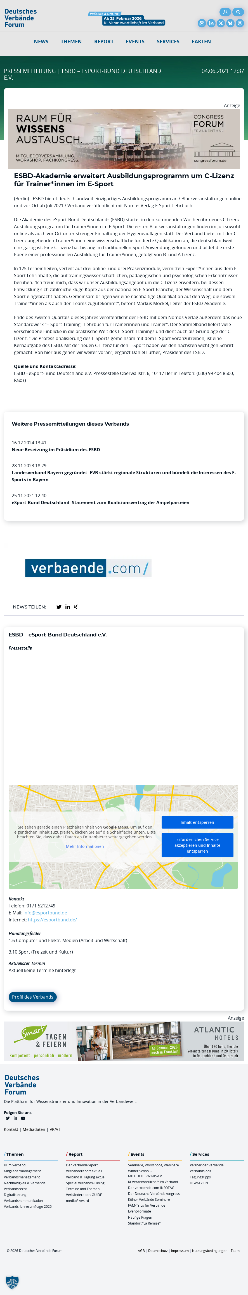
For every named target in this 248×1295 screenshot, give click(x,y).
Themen (71, 41)
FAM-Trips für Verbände (146, 1205)
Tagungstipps (200, 1177)
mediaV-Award (77, 1200)
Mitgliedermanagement (22, 1171)
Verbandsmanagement (22, 1177)
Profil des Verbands (32, 997)
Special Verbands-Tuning (85, 1183)
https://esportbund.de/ (52, 920)
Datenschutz (158, 1250)
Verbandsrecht (15, 1189)
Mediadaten (34, 1129)
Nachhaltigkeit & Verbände (25, 1183)
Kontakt (11, 1129)
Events (135, 41)
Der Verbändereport (82, 1165)
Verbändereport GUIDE (84, 1194)
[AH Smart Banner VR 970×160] (124, 1025)
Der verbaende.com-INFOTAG (151, 1187)
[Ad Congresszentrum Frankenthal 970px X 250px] (124, 112)
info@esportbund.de (45, 913)
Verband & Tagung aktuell (86, 1177)
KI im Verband (14, 1165)
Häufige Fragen (140, 1217)
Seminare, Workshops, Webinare (153, 1165)
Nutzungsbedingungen (209, 1250)
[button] (12, 1282)
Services (168, 41)
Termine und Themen (83, 1189)
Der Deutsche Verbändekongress (154, 1193)
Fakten (201, 41)
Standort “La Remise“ (144, 1223)
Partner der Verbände (207, 1165)
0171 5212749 (41, 906)
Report (104, 41)
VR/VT (55, 1129)
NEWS (41, 41)
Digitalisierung (15, 1194)
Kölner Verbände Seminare (149, 1199)
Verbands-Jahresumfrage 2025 (28, 1206)
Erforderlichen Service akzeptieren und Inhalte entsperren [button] (197, 845)
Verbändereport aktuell (84, 1171)
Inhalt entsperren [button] (197, 822)
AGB (141, 1250)
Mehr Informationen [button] (85, 846)
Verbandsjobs (200, 1171)
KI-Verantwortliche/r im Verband (153, 1182)
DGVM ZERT (199, 1183)
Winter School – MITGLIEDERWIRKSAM (145, 1173)
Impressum (180, 1250)
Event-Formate (139, 1211)
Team (235, 1250)
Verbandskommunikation (23, 1200)
